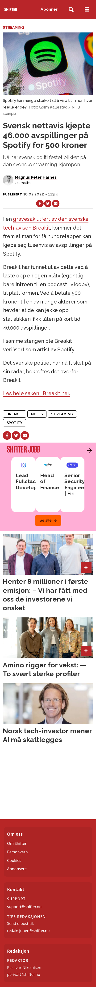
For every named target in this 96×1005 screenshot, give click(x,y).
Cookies (14, 860)
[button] (88, 450)
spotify (15, 423)
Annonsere (17, 868)
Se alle (46, 520)
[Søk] (71, 9)
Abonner (49, 9)
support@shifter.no (24, 906)
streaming (62, 414)
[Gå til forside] (10, 9)
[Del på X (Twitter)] (48, 203)
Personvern (17, 852)
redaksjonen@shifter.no (28, 930)
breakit (15, 414)
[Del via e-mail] (55, 203)
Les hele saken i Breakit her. (36, 393)
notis (37, 414)
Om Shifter (17, 843)
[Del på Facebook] (40, 203)
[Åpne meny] (86, 9)
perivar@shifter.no (23, 974)
